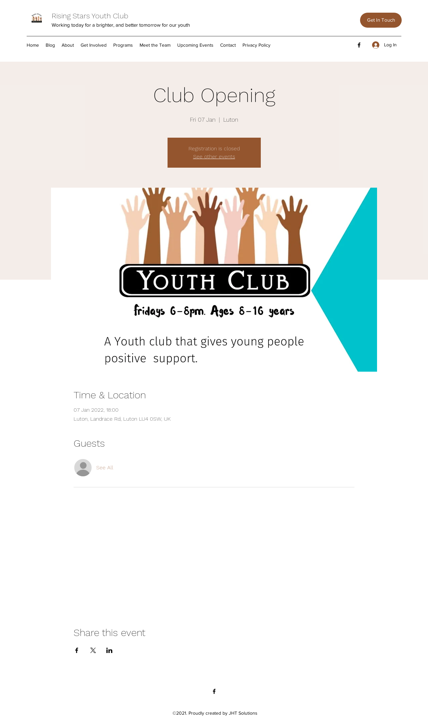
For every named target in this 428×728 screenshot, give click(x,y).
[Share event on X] (93, 650)
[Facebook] (359, 45)
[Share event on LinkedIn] (109, 650)
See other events (214, 156)
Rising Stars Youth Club (90, 16)
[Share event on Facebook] (77, 650)
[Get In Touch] (381, 20)
